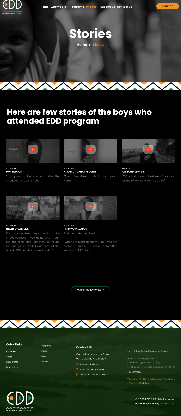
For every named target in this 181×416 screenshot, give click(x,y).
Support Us (107, 7)
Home (45, 7)
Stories (98, 45)
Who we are (59, 7)
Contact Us (124, 7)
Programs (77, 7)
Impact (92, 7)
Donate (167, 6)
